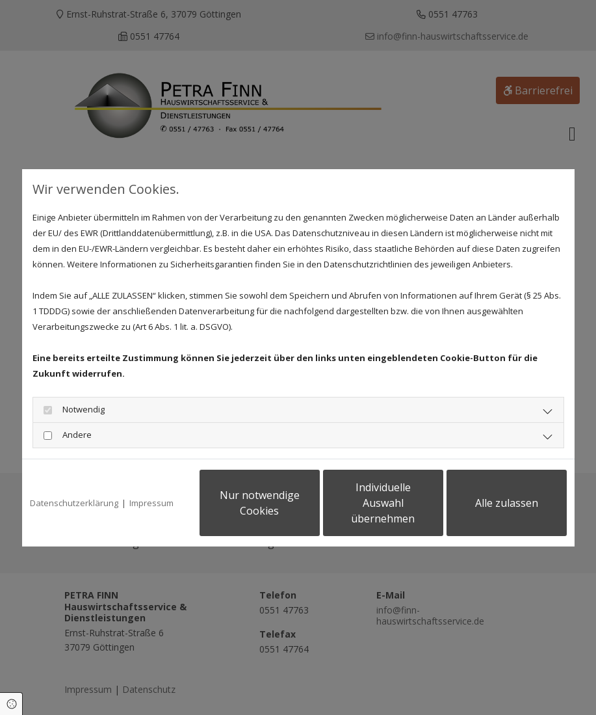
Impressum (151, 503)
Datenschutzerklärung (74, 503)
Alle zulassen (506, 503)
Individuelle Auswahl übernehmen (383, 503)
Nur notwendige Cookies (260, 503)
